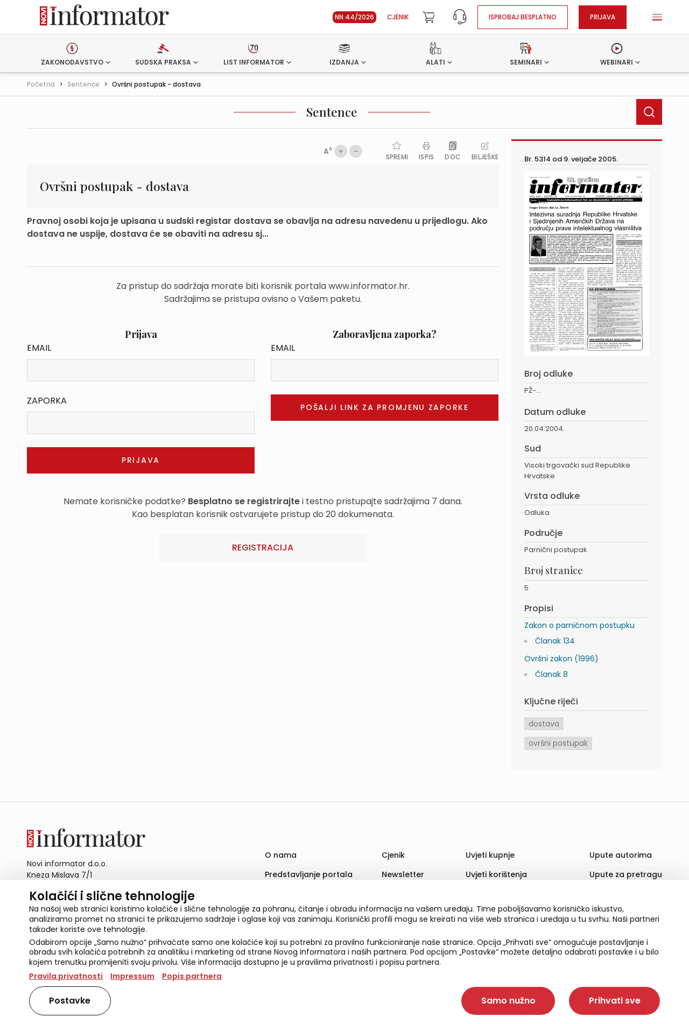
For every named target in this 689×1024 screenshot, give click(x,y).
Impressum (132, 976)
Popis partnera (192, 976)
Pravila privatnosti (66, 976)
